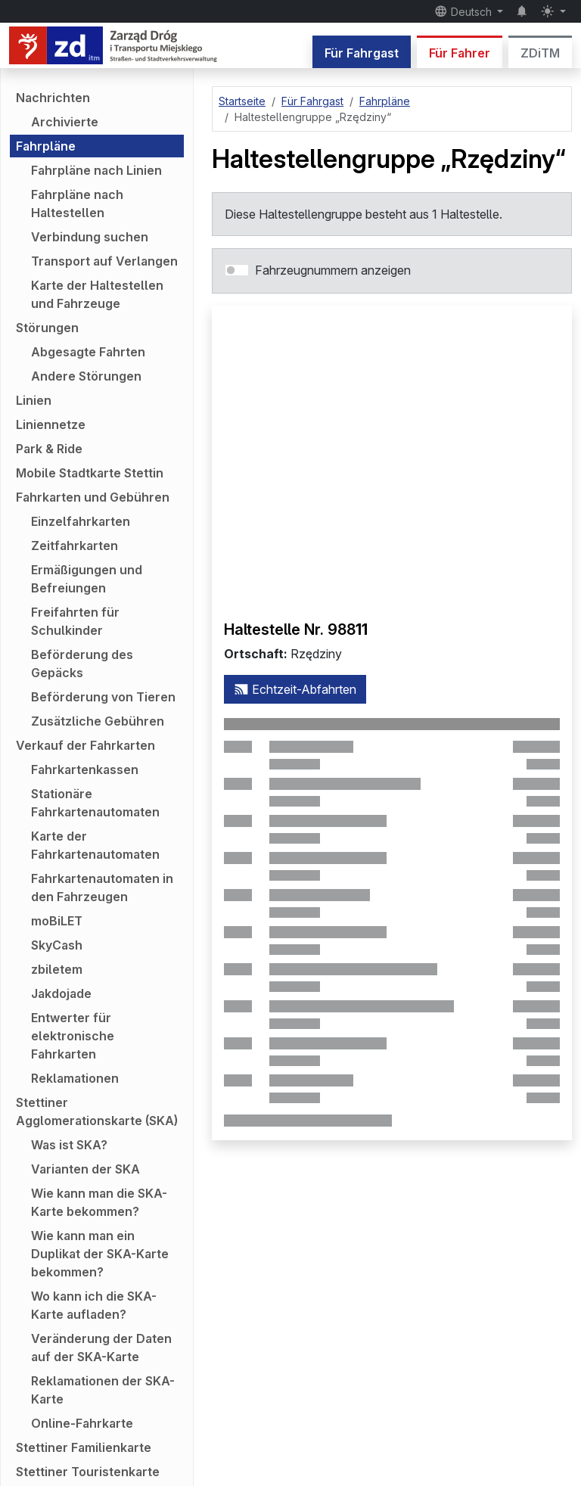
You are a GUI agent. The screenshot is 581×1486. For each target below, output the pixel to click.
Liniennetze (50, 424)
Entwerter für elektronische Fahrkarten (72, 1036)
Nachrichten (53, 97)
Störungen (47, 327)
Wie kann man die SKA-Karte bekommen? (99, 1202)
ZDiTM (540, 53)
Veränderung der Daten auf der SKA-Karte (101, 1347)
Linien (33, 400)
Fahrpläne (46, 146)
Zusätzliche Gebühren (97, 721)
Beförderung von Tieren (103, 696)
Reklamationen (75, 1078)
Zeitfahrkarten (74, 545)
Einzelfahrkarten (80, 521)
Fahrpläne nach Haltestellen (77, 203)
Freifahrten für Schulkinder (75, 621)
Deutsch (464, 11)
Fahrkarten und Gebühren (92, 497)
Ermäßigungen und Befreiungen (86, 578)
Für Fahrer (459, 53)
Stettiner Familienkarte (83, 1447)
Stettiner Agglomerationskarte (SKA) (97, 1111)
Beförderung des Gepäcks (82, 663)
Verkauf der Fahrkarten (85, 745)
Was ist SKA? (69, 1144)
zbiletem (56, 969)
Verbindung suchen (89, 236)
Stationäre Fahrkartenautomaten (95, 802)
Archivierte (64, 121)
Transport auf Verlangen (104, 261)
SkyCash (56, 945)
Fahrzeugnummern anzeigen (333, 270)
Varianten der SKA (85, 1169)
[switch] (237, 270)
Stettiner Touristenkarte (88, 1471)
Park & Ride (49, 448)
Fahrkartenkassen (84, 769)
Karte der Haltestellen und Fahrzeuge (97, 294)
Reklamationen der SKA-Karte (103, 1390)
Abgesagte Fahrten (88, 351)
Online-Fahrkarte (82, 1423)
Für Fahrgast (362, 53)
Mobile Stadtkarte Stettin (89, 472)
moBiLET (56, 920)
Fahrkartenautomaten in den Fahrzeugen (102, 887)
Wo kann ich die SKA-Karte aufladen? (94, 1305)
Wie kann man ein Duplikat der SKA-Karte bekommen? (100, 1253)
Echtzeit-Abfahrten (295, 689)
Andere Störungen (86, 376)
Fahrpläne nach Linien (96, 170)
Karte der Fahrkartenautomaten (95, 845)
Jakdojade (61, 993)
